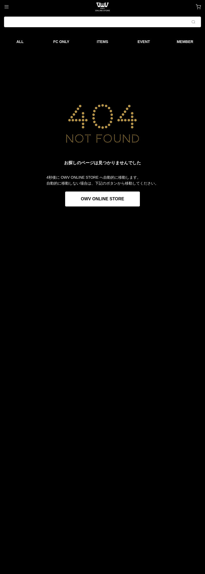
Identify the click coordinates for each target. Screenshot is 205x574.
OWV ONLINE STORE (102, 199)
